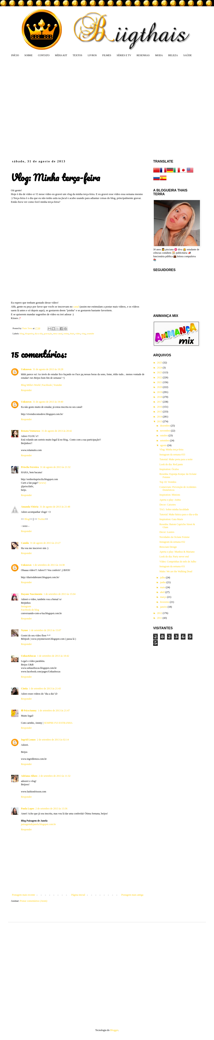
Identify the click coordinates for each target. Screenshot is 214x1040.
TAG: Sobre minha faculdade (174, 509)
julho (163, 577)
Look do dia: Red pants (171, 464)
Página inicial (78, 894)
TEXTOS (77, 55)
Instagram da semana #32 (172, 541)
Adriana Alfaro (29, 775)
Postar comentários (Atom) (33, 900)
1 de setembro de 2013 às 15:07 (45, 630)
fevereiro (165, 602)
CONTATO (44, 55)
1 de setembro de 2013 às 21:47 (54, 710)
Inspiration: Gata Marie (171, 519)
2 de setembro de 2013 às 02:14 (53, 739)
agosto (163, 445)
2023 (160, 372)
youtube (90, 333)
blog (22, 333)
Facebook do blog (30, 609)
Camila (25, 542)
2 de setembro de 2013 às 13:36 (51, 808)
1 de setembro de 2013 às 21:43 (45, 688)
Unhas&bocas (28, 655)
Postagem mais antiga (132, 894)
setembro (165, 440)
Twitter (41, 519)
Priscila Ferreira (30, 467)
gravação (48, 333)
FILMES (106, 55)
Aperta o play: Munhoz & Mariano (177, 551)
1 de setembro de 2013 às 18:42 (53, 655)
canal (76, 306)
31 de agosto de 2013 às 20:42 (56, 430)
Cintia (24, 688)
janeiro (164, 606)
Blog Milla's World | (31, 385)
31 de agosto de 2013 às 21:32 (55, 467)
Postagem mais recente (23, 894)
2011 (160, 617)
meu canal (57, 333)
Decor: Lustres (166, 532)
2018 (160, 396)
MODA (159, 55)
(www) (42, 482)
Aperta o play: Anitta (170, 499)
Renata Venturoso (30, 430)
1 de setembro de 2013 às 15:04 (60, 594)
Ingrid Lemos (28, 739)
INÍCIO (15, 55)
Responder (26, 390)
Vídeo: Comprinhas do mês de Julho (177, 561)
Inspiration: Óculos (169, 469)
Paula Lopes (27, 808)
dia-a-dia (39, 333)
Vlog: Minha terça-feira (171, 449)
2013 (160, 421)
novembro (165, 430)
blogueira (29, 333)
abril (162, 592)
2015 (160, 411)
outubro (164, 435)
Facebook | (47, 385)
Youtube (58, 385)
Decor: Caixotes (167, 504)
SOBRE (28, 55)
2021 (160, 382)
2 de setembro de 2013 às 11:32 (54, 775)
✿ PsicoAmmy (29, 710)
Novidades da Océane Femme (174, 537)
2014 (160, 416)
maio (163, 587)
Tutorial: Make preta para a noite (176, 459)
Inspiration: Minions (169, 494)
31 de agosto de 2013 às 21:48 (55, 506)
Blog (26, 519)
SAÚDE (187, 55)
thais (72, 333)
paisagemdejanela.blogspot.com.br (38, 824)
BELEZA (173, 55)
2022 (160, 377)
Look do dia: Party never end (174, 556)
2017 (160, 401)
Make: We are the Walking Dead (175, 571)
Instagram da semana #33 (172, 454)
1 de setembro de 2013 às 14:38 (49, 564)
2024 (160, 367)
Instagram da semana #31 (172, 566)
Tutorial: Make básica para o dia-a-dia (178, 514)
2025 (160, 362)
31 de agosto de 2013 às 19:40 (48, 401)
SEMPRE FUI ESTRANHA (58, 722)
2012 (160, 613)
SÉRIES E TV (124, 55)
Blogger (114, 1030)
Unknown (26, 369)
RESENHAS (143, 55)
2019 (160, 392)
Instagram (26, 606)
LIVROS (92, 55)
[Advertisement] (43, 108)
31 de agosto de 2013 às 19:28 (48, 369)
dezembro (165, 425)
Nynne (24, 630)
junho (163, 582)
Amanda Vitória (29, 506)
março (163, 597)
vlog (84, 333)
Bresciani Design (168, 546)
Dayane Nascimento (31, 594)
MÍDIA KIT (61, 55)
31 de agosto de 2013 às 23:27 (45, 542)
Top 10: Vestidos (167, 482)
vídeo (77, 333)
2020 (160, 387)
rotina (66, 333)
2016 (160, 406)
